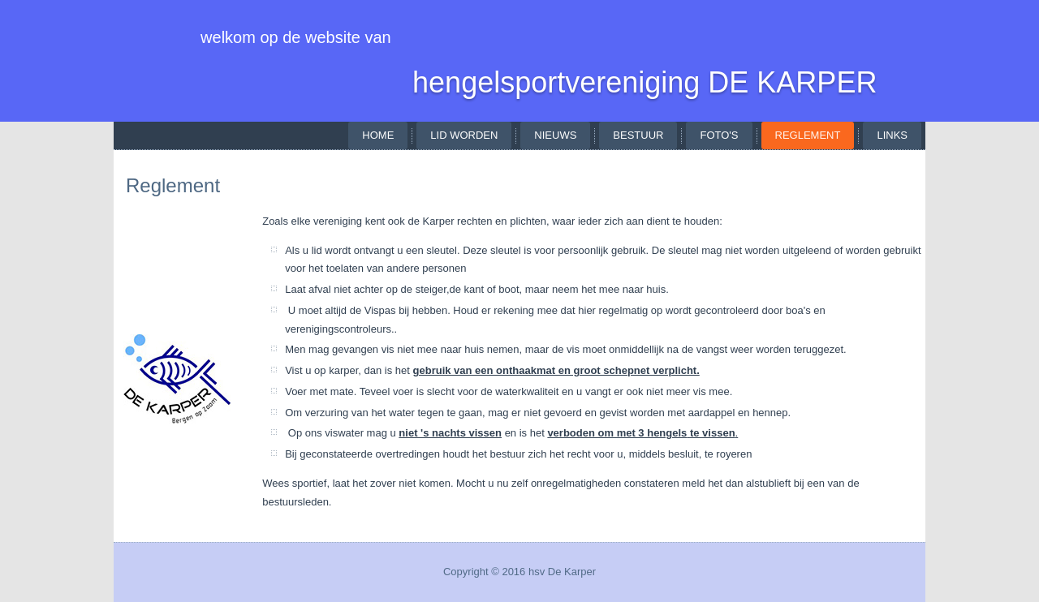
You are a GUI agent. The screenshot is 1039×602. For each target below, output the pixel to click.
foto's (719, 135)
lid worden (464, 135)
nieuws (555, 135)
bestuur (638, 135)
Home (378, 135)
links (892, 135)
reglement (808, 135)
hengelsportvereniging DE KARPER (644, 82)
